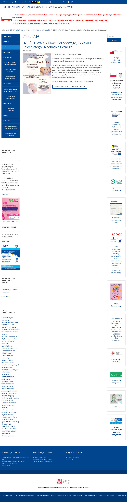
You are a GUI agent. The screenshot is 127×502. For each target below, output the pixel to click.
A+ (73, 2)
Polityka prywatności (39, 457)
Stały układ (49, 2)
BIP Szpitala (69, 459)
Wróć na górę (121, 496)
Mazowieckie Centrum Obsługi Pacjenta (116, 220)
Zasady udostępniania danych (42, 459)
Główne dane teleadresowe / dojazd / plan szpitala (15, 458)
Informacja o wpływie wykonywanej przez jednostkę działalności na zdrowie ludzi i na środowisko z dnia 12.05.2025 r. (116, 329)
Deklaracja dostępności (9, 463)
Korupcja (116, 407)
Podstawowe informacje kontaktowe (13, 461)
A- (67, 2)
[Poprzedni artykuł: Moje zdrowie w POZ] (61, 87)
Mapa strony (5, 466)
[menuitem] (10, 36)
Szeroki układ (51, 2)
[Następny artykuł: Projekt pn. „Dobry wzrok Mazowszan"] (78, 87)
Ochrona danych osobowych (42, 461)
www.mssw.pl (62, 495)
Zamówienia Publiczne (72, 457)
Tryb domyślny (7, 2)
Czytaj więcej (5, 194)
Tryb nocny (19, 2)
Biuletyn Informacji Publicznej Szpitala (116, 60)
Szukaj (114, 40)
